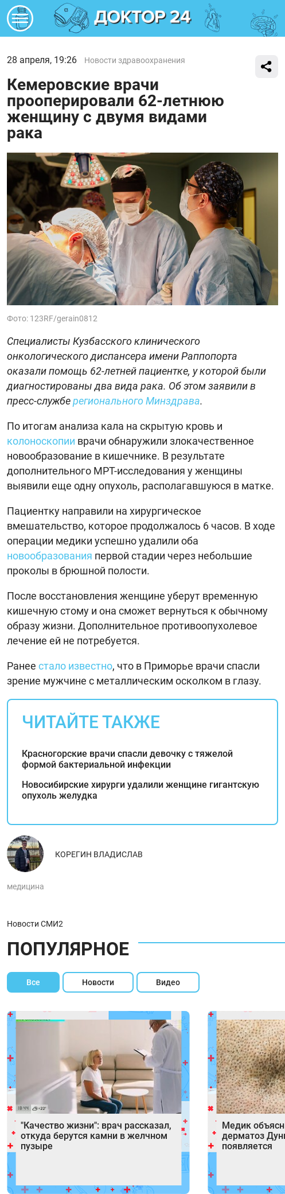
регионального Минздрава (136, 401)
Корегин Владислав (99, 854)
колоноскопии (41, 441)
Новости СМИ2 (35, 923)
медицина (25, 886)
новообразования (49, 556)
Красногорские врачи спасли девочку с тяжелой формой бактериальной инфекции (127, 759)
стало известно (75, 666)
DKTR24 (143, 18)
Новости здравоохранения (134, 60)
